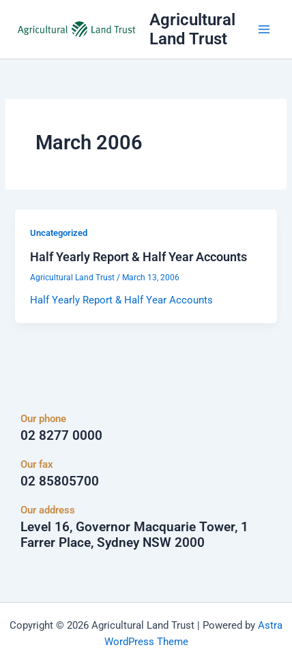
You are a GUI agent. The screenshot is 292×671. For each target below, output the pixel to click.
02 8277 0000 (61, 435)
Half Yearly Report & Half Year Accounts (138, 257)
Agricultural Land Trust (192, 29)
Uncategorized (58, 233)
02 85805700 (59, 481)
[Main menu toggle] (264, 29)
